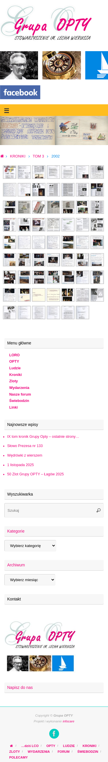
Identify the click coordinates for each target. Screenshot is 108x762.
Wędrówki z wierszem (24, 455)
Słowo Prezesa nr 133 (25, 446)
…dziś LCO (30, 746)
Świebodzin (19, 401)
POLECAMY (18, 757)
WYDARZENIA (39, 751)
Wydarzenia (19, 388)
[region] (54, 130)
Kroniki (15, 375)
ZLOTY (14, 751)
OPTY (14, 361)
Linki (13, 407)
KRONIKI (17, 156)
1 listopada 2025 (20, 465)
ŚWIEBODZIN (87, 751)
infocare (68, 721)
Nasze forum (20, 394)
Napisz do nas (20, 687)
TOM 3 (38, 156)
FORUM (64, 751)
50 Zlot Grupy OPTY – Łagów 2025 (35, 474)
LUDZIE (69, 746)
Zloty (13, 381)
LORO (14, 355)
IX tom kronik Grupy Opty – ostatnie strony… (43, 437)
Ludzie (15, 368)
